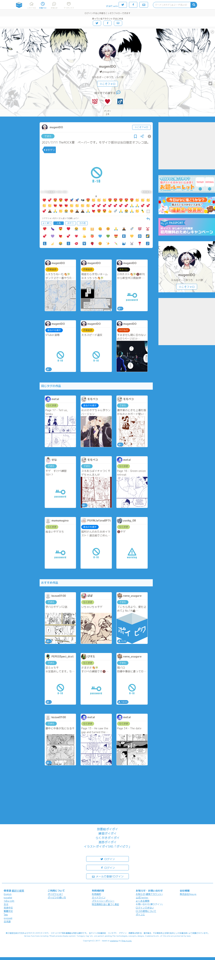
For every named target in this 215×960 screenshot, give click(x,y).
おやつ (70, 223)
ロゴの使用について (146, 911)
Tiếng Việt (9, 900)
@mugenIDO (108, 72)
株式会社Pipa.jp (188, 894)
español (8, 897)
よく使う (47, 223)
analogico (114, 940)
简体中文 (8, 907)
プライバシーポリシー (103, 900)
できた (48, 136)
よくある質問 (142, 900)
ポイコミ (140, 914)
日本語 (7, 921)
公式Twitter (142, 897)
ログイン (107, 858)
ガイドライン (98, 897)
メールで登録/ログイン (108, 876)
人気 (59, 223)
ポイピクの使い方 (57, 897)
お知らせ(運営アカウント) (149, 894)
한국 (6, 904)
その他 (82, 223)
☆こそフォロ (107, 84)
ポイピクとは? (55, 894)
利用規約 (96, 894)
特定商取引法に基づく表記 (105, 904)
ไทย (6, 914)
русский (8, 918)
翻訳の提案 (18, 890)
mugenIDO (107, 66)
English (8, 894)
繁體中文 (8, 911)
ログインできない (145, 907)
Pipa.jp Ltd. (126, 940)
